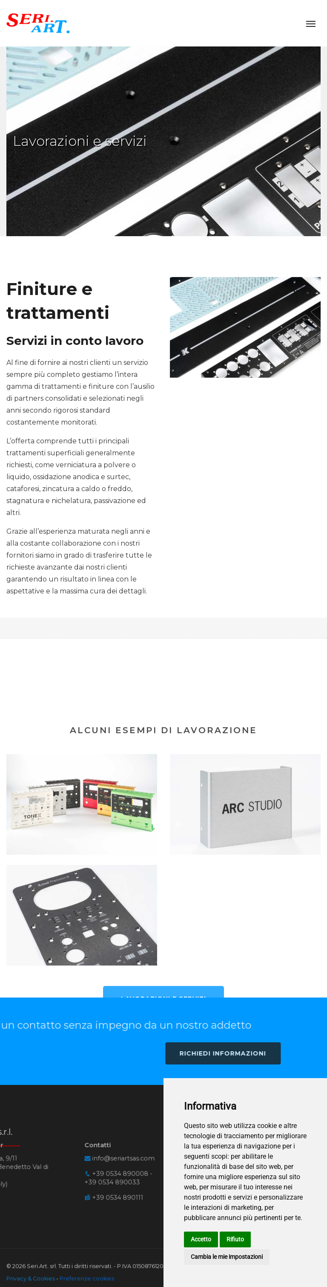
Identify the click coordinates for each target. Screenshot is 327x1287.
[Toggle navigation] (311, 23)
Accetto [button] (201, 1239)
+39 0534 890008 (28, 1148)
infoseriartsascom (31, 1133)
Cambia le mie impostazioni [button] (227, 1256)
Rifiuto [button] (235, 1239)
